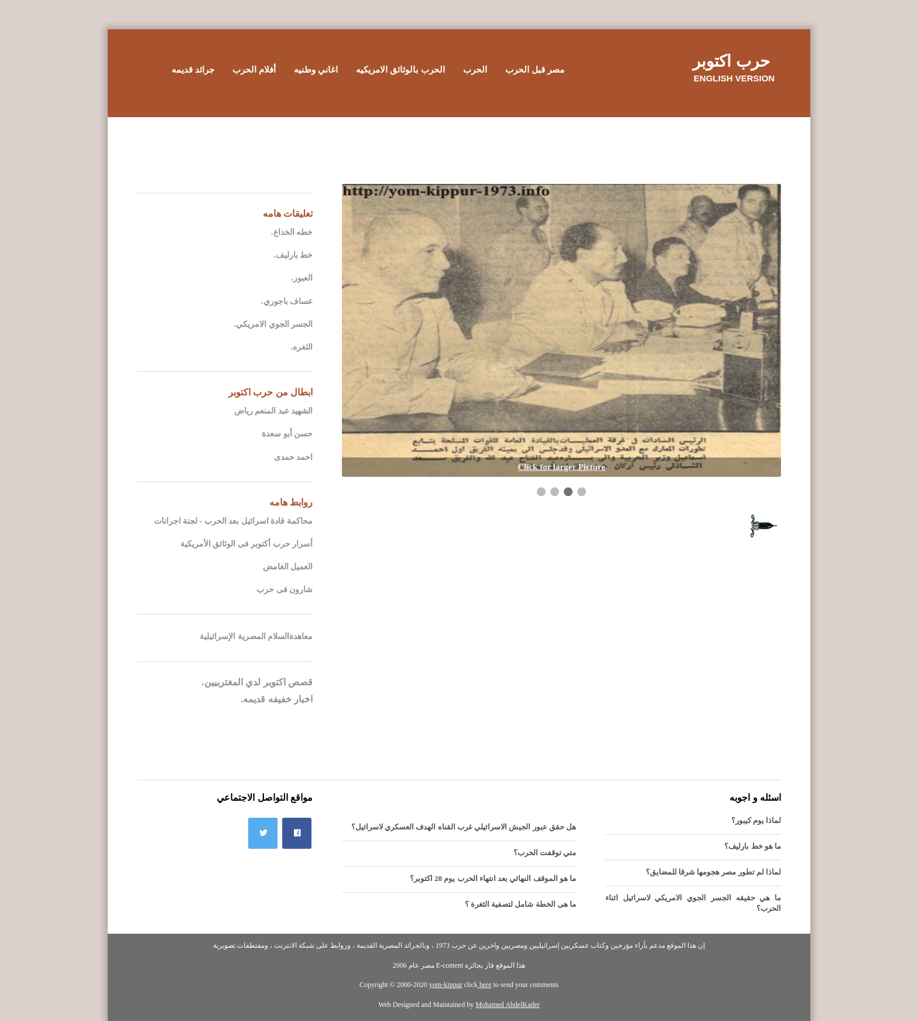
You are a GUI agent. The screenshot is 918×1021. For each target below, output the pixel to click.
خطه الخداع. (292, 232)
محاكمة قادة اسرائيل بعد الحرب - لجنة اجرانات (233, 521)
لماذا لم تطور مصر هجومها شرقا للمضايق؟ (714, 872)
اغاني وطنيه (316, 69)
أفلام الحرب (254, 69)
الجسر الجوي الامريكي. (273, 324)
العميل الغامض (288, 566)
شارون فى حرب (284, 589)
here (485, 985)
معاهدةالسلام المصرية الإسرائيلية (256, 636)
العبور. (302, 278)
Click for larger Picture (561, 467)
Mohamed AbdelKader (507, 1004)
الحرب (475, 69)
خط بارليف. (293, 255)
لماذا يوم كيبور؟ (756, 820)
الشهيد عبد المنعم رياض (273, 411)
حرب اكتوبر (731, 61)
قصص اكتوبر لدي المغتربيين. (257, 682)
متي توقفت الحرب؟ (545, 852)
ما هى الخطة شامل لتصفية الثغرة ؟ (521, 904)
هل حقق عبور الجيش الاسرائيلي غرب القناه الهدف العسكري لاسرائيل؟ (463, 826)
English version (734, 78)
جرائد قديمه (193, 69)
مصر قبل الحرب (534, 69)
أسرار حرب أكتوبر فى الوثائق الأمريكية (246, 543)
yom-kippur (446, 985)
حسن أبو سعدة (287, 433)
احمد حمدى (293, 457)
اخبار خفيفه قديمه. (277, 699)
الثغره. (302, 347)
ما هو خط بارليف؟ (752, 846)
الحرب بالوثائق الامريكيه (400, 69)
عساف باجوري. (287, 301)
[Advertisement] (459, 143)
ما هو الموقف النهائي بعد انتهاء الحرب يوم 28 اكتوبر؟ (493, 878)
